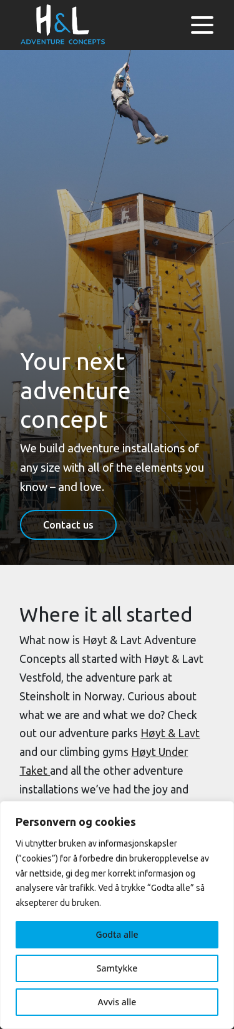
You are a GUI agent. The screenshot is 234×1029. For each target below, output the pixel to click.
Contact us (68, 524)
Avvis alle (117, 1002)
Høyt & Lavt (170, 733)
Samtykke (117, 968)
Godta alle (116, 934)
